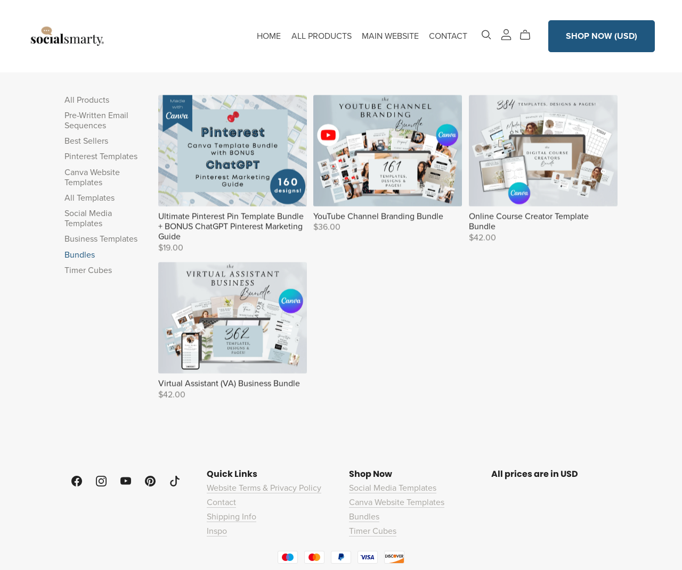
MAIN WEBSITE (390, 36)
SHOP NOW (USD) (601, 36)
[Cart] (529, 35)
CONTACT (448, 36)
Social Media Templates (88, 218)
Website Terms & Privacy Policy (264, 488)
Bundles (79, 255)
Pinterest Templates (100, 156)
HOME (269, 36)
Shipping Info (231, 516)
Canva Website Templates (92, 177)
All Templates (89, 198)
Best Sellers (86, 141)
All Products (86, 100)
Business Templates (100, 239)
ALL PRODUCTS (321, 36)
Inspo (217, 531)
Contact (221, 502)
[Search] (486, 35)
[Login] (506, 34)
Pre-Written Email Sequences (96, 120)
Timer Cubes (88, 270)
